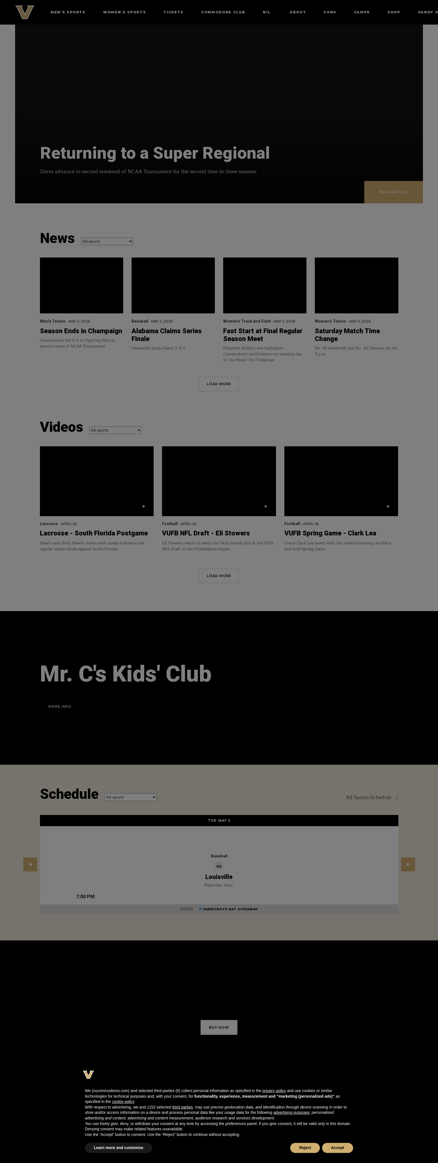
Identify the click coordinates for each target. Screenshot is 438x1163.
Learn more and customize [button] (118, 1147)
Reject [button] (305, 1147)
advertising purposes (291, 1112)
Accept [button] (337, 1147)
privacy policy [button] (274, 1090)
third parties (182, 1107)
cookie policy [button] (123, 1101)
